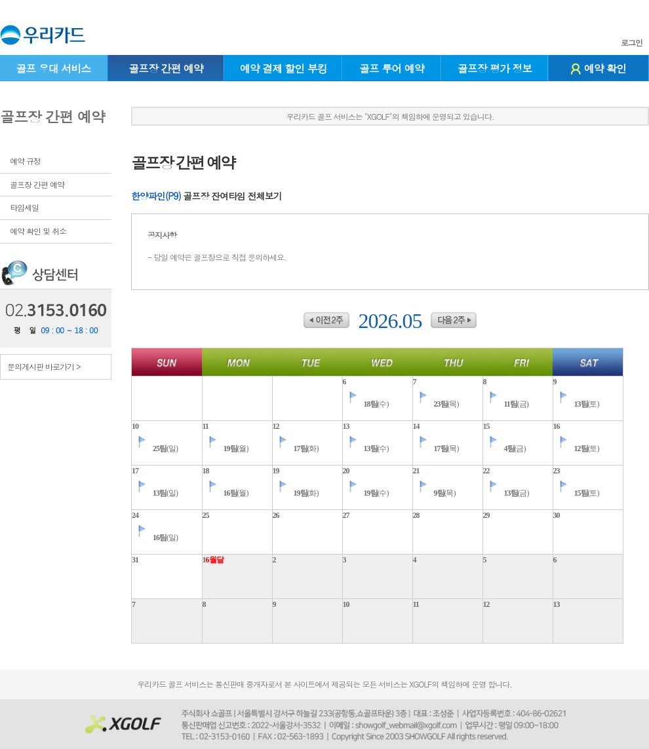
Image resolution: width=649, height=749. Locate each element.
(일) (155, 448)
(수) (366, 404)
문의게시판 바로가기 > (44, 366)
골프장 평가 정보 (495, 68)
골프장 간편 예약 (165, 68)
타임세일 (24, 207)
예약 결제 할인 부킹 (283, 68)
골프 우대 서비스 (53, 68)
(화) (296, 448)
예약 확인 (598, 68)
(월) (225, 448)
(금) (505, 404)
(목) (436, 404)
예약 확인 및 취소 (38, 230)
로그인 (631, 42)
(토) (576, 404)
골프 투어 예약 (391, 68)
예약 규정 (25, 160)
